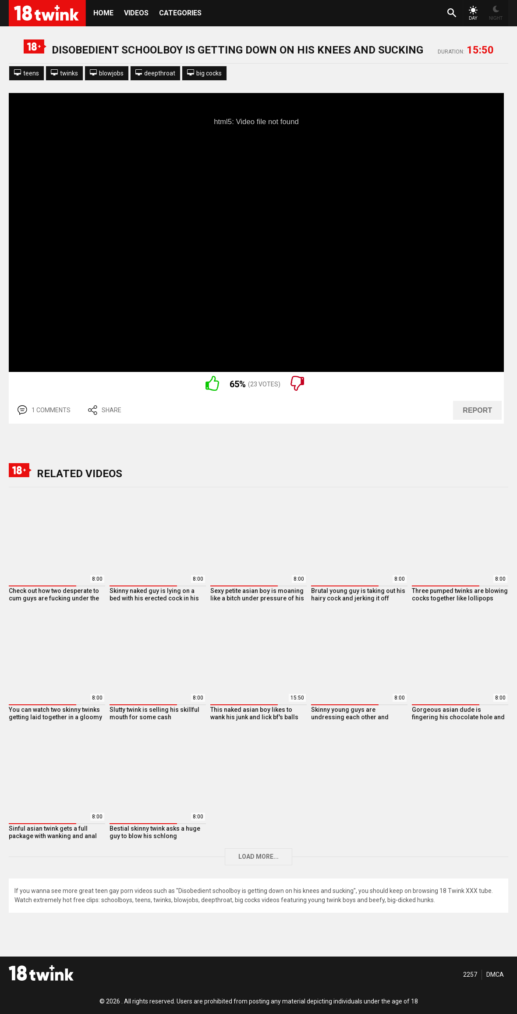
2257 (470, 974)
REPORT (477, 410)
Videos (136, 13)
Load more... (258, 856)
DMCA (495, 974)
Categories (180, 13)
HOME (103, 13)
